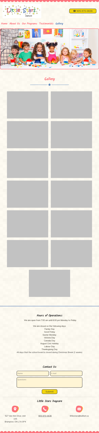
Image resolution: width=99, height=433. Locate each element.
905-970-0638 (45, 416)
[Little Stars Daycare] (22, 11)
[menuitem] (4, 23)
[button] (28, 105)
